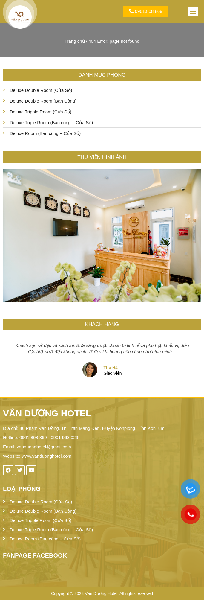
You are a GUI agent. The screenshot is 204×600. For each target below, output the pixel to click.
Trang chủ (75, 41)
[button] (193, 11)
